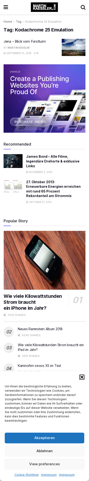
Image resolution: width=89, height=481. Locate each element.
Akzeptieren (44, 437)
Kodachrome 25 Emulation (43, 21)
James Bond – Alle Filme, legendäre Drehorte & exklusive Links (53, 161)
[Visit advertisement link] (44, 98)
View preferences (44, 464)
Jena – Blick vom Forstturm (25, 41)
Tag (18, 21)
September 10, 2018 (17, 53)
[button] (82, 377)
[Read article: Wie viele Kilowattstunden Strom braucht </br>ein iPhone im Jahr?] (44, 260)
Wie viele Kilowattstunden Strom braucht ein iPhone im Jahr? (33, 302)
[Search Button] (83, 7)
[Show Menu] (6, 7)
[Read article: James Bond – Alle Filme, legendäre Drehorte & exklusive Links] (13, 161)
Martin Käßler (19, 47)
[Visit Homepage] (44, 7)
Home (8, 21)
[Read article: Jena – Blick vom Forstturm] (73, 47)
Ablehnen (45, 451)
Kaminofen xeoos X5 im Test (39, 366)
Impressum (49, 474)
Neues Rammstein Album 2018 (40, 329)
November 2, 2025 (39, 172)
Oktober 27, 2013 (39, 202)
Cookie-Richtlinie (26, 474)
